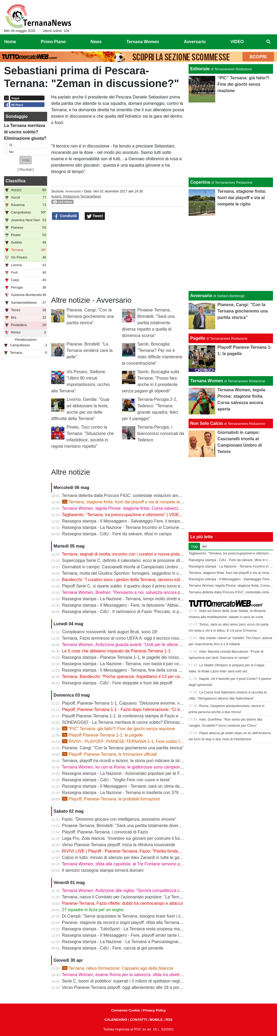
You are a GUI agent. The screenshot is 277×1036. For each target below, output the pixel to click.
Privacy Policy (154, 1010)
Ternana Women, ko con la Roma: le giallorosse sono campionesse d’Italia (132, 767)
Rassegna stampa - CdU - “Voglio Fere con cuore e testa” (116, 780)
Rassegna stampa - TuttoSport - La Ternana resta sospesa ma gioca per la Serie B (140, 929)
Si (10, 145)
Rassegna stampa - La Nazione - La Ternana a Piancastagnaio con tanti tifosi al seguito (144, 941)
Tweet (95, 216)
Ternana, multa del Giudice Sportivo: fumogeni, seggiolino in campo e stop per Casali (142, 573)
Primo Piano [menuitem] (53, 41)
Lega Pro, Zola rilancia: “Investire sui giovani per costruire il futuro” (124, 838)
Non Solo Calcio (206, 423)
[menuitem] (268, 42)
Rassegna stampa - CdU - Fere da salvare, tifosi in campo (117, 534)
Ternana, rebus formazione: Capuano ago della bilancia (117, 968)
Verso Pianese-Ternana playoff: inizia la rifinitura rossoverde (118, 844)
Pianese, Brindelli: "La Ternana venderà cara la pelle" (90, 350)
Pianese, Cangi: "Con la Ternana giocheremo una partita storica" (90, 316)
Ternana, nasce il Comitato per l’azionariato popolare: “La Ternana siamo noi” (134, 897)
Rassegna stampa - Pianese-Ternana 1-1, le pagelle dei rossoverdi (125, 657)
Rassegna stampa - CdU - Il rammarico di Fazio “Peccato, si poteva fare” (130, 611)
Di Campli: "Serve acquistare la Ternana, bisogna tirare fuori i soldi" (125, 916)
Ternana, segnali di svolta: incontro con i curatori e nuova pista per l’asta (130, 554)
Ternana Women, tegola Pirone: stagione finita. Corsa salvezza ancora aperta (135, 508)
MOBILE (156, 1020)
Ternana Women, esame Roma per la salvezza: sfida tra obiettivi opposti (130, 974)
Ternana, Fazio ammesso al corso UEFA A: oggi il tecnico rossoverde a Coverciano (140, 638)
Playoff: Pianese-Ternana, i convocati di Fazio (105, 832)
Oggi (194, 546)
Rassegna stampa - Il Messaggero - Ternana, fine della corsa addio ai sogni (133, 670)
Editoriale (200, 69)
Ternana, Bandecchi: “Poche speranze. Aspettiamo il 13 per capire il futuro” (132, 676)
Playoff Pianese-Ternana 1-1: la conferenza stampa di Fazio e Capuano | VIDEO (138, 716)
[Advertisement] (231, 253)
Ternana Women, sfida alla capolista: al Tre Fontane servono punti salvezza (133, 864)
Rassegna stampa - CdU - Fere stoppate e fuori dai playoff (117, 683)
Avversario (73, 191)
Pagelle (197, 338)
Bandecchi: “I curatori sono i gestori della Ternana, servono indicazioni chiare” (135, 579)
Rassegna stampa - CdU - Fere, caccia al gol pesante (113, 948)
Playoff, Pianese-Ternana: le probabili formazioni (111, 799)
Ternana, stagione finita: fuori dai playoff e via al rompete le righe (126, 502)
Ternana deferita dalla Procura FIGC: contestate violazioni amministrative (131, 495)
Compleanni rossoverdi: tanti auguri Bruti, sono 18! (110, 632)
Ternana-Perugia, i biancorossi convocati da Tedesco (160, 433)
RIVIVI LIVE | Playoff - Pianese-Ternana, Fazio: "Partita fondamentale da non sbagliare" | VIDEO (153, 851)
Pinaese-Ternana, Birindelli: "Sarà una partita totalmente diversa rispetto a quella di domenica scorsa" (148, 323)
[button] (25, 160)
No (11, 152)
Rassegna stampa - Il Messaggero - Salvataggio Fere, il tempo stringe (128, 521)
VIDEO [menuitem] (237, 41)
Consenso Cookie (125, 1010)
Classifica (16, 181)
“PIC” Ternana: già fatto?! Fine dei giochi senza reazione (118, 728)
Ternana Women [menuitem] (142, 41)
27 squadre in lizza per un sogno (93, 909)
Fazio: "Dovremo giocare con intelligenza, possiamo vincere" (119, 819)
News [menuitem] (96, 41)
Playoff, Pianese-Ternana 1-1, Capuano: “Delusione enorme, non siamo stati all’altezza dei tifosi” (153, 703)
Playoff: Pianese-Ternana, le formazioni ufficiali (109, 754)
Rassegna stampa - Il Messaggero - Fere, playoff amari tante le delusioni (130, 935)
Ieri (204, 546)
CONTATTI (138, 1020)
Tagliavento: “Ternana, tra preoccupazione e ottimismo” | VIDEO (122, 514)
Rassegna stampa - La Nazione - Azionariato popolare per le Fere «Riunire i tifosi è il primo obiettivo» (157, 773)
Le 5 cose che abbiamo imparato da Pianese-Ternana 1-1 (116, 651)
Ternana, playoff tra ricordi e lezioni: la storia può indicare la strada (124, 760)
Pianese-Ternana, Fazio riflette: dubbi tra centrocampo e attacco (122, 903)
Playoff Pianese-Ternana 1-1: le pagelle (102, 735)
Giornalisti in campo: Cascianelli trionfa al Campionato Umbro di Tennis (129, 567)
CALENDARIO (115, 1020)
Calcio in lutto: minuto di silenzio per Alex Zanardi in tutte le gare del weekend (135, 857)
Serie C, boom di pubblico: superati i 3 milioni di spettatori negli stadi (126, 981)
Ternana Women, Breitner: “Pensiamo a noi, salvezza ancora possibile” (129, 592)
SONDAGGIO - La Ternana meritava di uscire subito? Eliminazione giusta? (132, 722)
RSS (168, 1020)
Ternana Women (206, 381)
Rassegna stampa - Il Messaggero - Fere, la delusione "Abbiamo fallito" (129, 605)
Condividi (65, 216)
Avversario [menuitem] (195, 41)
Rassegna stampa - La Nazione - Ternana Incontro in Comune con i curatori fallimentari (144, 527)
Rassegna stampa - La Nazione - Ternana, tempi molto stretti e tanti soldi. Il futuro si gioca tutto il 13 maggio (164, 599)
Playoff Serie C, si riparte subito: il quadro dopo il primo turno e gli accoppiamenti (138, 586)
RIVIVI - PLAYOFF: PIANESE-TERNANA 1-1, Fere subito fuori (124, 741)
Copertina (200, 182)
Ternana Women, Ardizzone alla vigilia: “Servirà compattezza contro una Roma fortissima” (146, 890)
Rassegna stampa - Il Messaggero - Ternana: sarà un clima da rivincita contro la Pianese (145, 786)
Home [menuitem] (10, 41)
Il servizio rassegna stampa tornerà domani (103, 870)
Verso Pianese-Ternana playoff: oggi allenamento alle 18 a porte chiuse (129, 987)
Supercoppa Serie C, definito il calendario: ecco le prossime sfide (123, 560)
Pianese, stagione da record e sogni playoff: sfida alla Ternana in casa (128, 922)
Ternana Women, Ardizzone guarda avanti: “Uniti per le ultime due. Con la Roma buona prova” (151, 644)
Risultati (25, 169)
